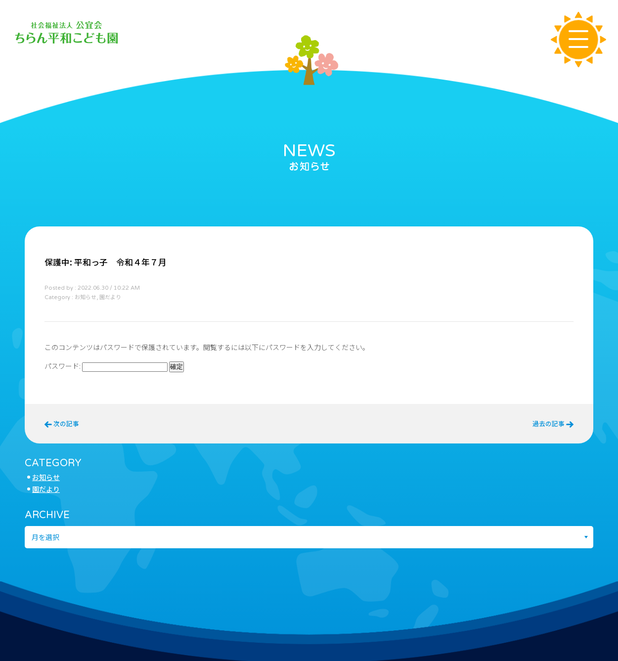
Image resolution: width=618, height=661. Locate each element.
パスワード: (106, 366)
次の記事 (61, 423)
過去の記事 (553, 423)
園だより (46, 489)
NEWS (309, 150)
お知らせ (46, 477)
